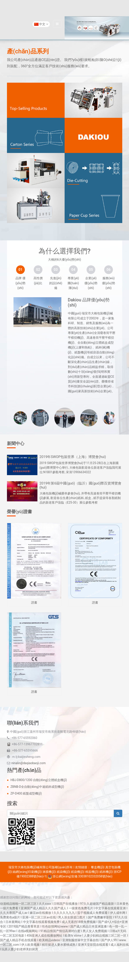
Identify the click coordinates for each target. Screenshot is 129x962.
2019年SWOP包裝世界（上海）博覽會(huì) (73, 457)
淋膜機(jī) (48, 871)
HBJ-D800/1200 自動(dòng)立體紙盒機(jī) (38, 780)
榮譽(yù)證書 (19, 511)
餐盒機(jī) (97, 867)
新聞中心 (15, 443)
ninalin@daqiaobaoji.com (28, 763)
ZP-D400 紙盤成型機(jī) (26, 793)
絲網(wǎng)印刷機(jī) (27, 871)
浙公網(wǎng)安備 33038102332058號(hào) (80, 876)
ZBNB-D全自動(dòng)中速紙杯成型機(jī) (37, 786)
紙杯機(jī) (105, 871)
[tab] (20, 269)
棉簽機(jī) (91, 871)
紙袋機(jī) (63, 871)
